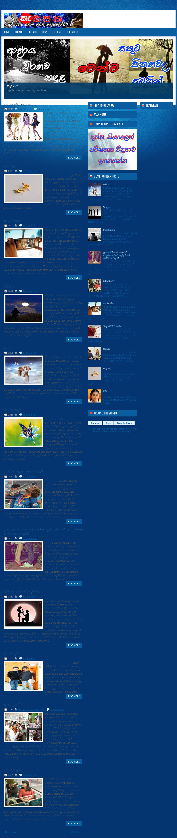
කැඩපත (12, 86)
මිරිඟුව (9, 286)
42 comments (30, 775)
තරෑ (105, 390)
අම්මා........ (11, 348)
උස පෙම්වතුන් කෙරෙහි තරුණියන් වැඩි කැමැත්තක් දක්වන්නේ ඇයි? (43, 531)
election (22, 709)
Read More (74, 158)
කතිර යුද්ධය (13, 704)
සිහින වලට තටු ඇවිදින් (22, 591)
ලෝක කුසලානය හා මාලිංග (25, 471)
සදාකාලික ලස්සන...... (20, 104)
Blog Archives (124, 423)
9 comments (29, 658)
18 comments (30, 225)
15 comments (30, 415)
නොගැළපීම (109, 229)
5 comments (29, 476)
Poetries (32, 32)
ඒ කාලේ (11, 653)
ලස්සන (29, 109)
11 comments (30, 353)
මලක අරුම (13, 409)
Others (57, 32)
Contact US (72, 32)
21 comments (30, 171)
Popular (95, 423)
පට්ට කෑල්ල (13, 770)
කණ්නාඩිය (12, 220)
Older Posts (77, 832)
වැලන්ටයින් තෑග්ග (112, 326)
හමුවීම (106, 348)
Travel (45, 32)
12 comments (44, 109)
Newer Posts (11, 832)
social (30, 709)
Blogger (127, 431)
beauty (21, 109)
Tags (108, 423)
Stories (18, 32)
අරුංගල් (10, 166)
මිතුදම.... (107, 207)
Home (6, 32)
